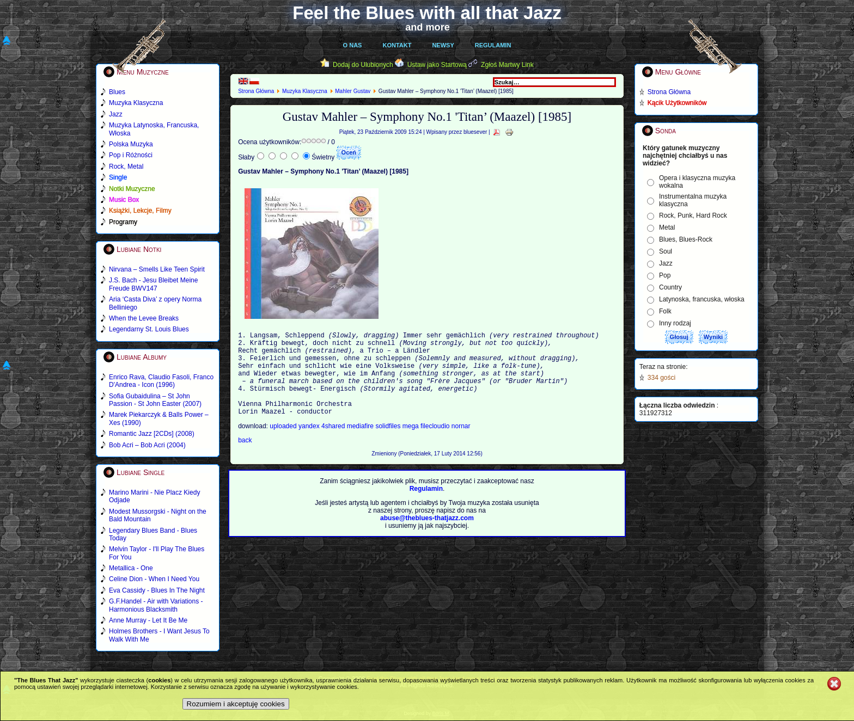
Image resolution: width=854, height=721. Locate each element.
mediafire (361, 444)
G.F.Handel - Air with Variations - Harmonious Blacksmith (156, 605)
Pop (664, 275)
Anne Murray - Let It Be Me (148, 620)
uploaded (284, 444)
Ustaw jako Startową (437, 65)
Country (670, 287)
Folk (665, 311)
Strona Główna (256, 91)
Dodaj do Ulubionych (363, 65)
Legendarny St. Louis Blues (149, 329)
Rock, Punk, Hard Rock (693, 215)
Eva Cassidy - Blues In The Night (157, 590)
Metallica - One (131, 568)
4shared (334, 444)
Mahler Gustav (352, 91)
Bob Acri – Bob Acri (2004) (147, 445)
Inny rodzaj (675, 323)
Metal (667, 227)
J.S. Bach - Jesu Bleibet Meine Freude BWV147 (153, 284)
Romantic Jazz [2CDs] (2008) (151, 433)
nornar (461, 444)
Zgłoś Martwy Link (507, 65)
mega (411, 444)
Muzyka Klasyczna (304, 91)
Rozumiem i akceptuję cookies (236, 704)
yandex (309, 444)
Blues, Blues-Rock (685, 239)
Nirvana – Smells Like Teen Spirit (157, 269)
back (245, 458)
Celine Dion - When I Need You (154, 579)
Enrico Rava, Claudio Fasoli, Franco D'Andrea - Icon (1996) (161, 381)
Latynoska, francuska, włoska (702, 299)
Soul (665, 251)
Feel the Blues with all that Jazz (426, 13)
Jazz (666, 263)
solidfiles (387, 444)
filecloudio (434, 444)
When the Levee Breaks (144, 318)
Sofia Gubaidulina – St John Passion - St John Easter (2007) (155, 400)
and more (427, 27)
